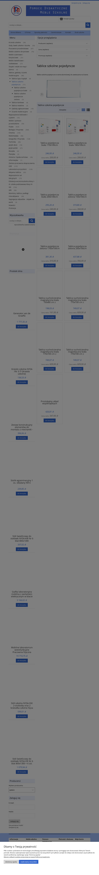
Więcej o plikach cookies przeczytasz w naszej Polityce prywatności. (27, 857)
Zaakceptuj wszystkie (29, 862)
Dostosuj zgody (11, 862)
